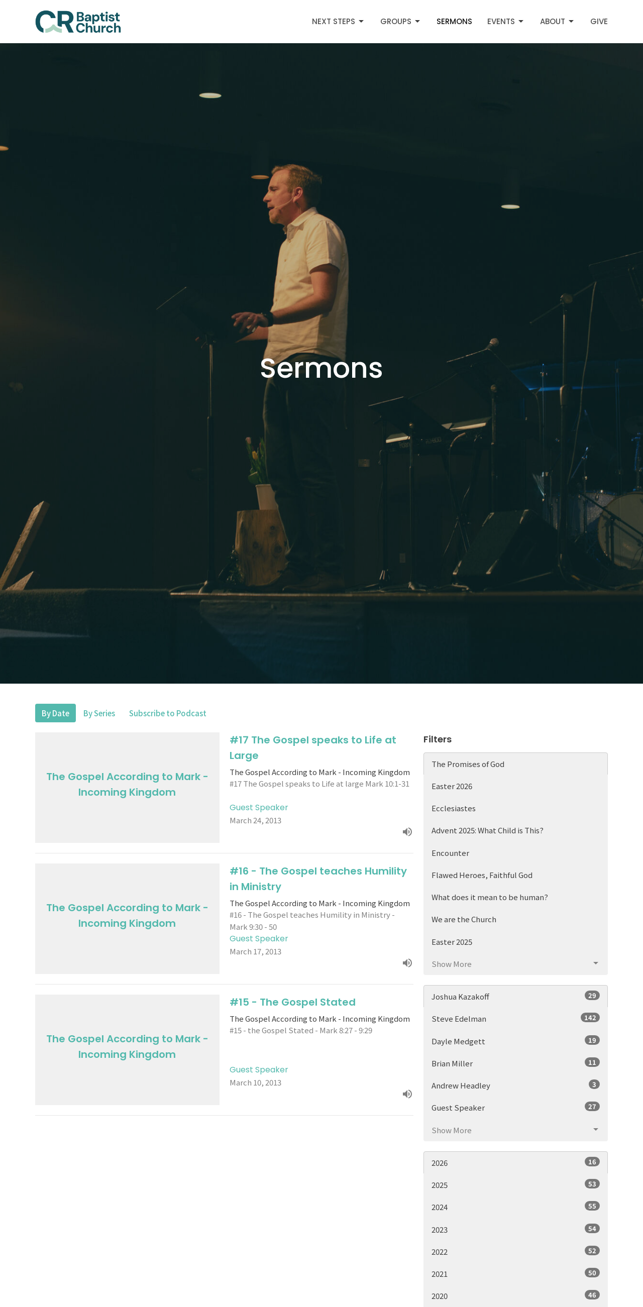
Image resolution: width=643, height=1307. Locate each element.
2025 (516, 1184)
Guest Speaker (516, 1107)
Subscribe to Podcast (167, 713)
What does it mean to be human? (490, 897)
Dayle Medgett (516, 1040)
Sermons (454, 21)
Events (506, 21)
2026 (516, 1162)
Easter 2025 (452, 941)
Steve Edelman (516, 1018)
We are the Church (464, 919)
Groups (400, 21)
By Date (55, 713)
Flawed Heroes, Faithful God (482, 874)
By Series (99, 713)
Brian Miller (516, 1062)
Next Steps (338, 21)
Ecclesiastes (454, 808)
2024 (516, 1206)
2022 (516, 1251)
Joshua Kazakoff (516, 996)
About (557, 21)
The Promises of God (468, 763)
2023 (516, 1229)
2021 (516, 1273)
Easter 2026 (452, 786)
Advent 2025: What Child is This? (488, 830)
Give (599, 21)
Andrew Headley (516, 1085)
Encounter (450, 852)
